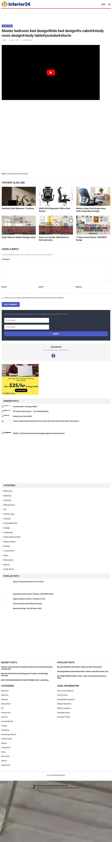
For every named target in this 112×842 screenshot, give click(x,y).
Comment (6, 259)
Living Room (8, 551)
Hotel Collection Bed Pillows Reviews (27, 618)
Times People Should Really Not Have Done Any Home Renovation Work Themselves (46, 421)
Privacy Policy (62, 718)
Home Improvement (12, 537)
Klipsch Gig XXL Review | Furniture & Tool (29, 606)
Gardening (7, 532)
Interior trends (9, 541)
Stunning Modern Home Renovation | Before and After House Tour (82, 694)
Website (78, 287)
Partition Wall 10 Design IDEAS (25, 407)
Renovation (8, 560)
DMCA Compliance (64, 731)
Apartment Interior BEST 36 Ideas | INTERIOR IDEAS (33, 594)
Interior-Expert (58, 798)
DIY (5, 509)
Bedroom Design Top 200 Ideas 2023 (27, 631)
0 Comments (27, 40)
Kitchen (6, 546)
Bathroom (7, 491)
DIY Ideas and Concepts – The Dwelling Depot (31, 411)
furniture (7, 519)
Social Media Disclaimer (66, 722)
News (5, 555)
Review (6, 564)
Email (41, 287)
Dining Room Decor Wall (22, 416)
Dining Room (9, 505)
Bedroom (7, 496)
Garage (6, 528)
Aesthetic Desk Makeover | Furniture (18, 208)
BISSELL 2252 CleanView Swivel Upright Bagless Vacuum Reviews (39, 433)
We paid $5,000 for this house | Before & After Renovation (79, 689)
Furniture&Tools (10, 523)
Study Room (7, 26)
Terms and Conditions (65, 713)
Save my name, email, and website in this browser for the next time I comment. (34, 298)
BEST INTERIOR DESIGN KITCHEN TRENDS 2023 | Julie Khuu (25, 703)
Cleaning (7, 500)
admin (4, 40)
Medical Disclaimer (64, 726)
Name (4, 287)
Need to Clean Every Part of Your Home (28, 582)
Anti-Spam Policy (63, 739)
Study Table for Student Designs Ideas (19, 237)
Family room (8, 514)
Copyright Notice (63, 735)
